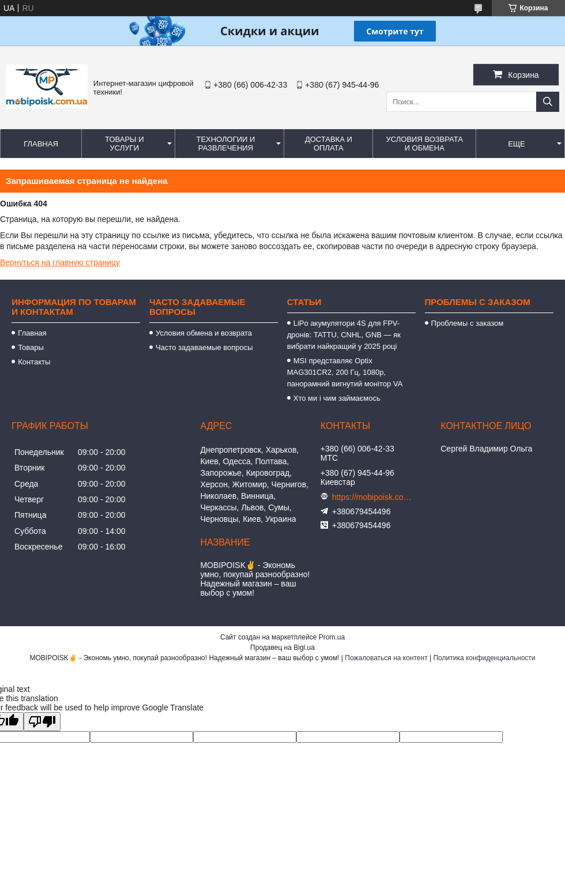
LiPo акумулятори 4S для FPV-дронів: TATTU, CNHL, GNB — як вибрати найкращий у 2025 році (344, 335)
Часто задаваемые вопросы (204, 347)
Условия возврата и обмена (424, 143)
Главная (41, 144)
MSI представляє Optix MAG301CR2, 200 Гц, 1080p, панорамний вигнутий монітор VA (345, 372)
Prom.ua (332, 637)
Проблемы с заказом (467, 323)
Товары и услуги (124, 143)
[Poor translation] (42, 721)
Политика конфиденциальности (484, 658)
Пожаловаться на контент (386, 658)
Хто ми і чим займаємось (337, 398)
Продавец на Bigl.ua (282, 648)
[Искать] (547, 102)
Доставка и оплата (328, 143)
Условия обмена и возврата (204, 333)
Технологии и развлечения (225, 143)
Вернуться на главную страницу (60, 262)
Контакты (34, 362)
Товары (31, 347)
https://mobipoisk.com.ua (372, 497)
